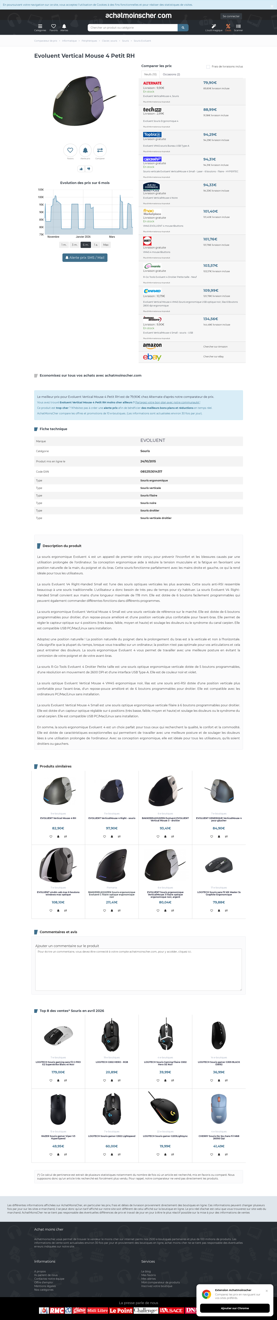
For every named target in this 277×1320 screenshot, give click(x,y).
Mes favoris (148, 1275)
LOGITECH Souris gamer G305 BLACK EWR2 (219, 1063)
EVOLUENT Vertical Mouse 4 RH (58, 818)
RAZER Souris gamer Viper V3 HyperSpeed (58, 1137)
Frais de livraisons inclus (224, 67)
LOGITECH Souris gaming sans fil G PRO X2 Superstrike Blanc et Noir (58, 1063)
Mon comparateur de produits (160, 1282)
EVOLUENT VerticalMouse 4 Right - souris (111, 818)
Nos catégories (43, 1289)
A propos (40, 1271)
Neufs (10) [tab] (150, 74)
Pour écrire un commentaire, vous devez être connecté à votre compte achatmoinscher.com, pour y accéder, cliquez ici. (138, 970)
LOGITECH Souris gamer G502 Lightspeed (111, 1136)
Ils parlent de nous (46, 1275)
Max (105, 244)
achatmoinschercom (138, 15)
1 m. (64, 244)
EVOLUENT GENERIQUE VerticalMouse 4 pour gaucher (219, 819)
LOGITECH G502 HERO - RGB (112, 1062)
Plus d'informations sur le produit (156, 102)
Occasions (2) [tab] (171, 74)
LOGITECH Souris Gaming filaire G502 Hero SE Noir (165, 1063)
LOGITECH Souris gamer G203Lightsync (165, 1136)
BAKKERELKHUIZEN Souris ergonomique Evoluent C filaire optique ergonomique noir (111, 894)
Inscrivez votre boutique (156, 1286)
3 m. (74, 244)
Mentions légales (45, 1286)
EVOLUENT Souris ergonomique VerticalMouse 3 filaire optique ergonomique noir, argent (165, 894)
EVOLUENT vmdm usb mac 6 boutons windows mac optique (58, 893)
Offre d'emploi (43, 1282)
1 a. (96, 244)
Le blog (146, 1271)
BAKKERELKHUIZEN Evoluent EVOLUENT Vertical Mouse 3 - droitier (165, 819)
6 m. (86, 244)
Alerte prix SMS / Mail (85, 258)
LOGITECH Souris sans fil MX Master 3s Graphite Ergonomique (219, 893)
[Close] (272, 6)
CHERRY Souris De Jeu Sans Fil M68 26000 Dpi (219, 1137)
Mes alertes (148, 1278)
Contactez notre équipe (49, 1278)
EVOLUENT (152, 440)
